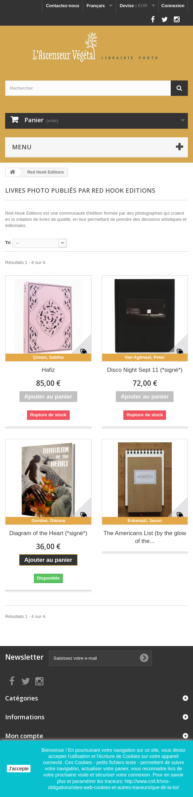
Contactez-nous (63, 5)
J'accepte (19, 768)
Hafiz (48, 370)
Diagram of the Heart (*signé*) (48, 533)
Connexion (172, 5)
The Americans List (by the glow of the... (145, 537)
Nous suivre (135, 17)
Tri (8, 242)
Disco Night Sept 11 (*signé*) (144, 370)
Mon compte (24, 736)
